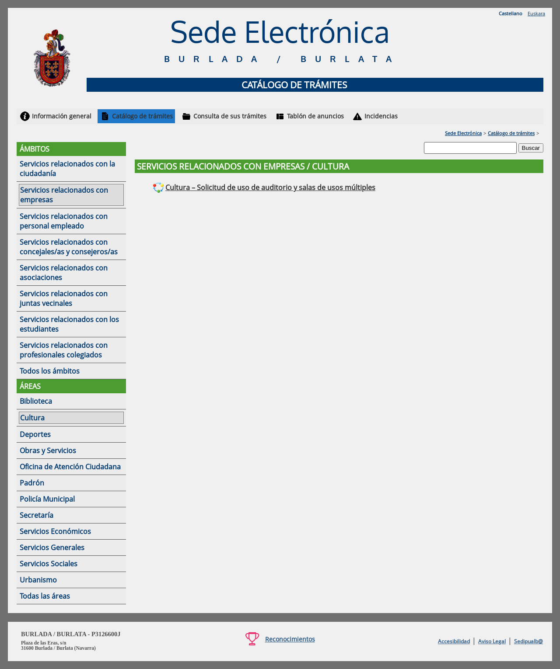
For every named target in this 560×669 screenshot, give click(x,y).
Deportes (35, 434)
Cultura (32, 418)
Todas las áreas (45, 596)
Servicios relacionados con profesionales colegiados (64, 350)
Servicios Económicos (55, 531)
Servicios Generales (52, 547)
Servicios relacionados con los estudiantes (69, 324)
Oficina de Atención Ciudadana (70, 466)
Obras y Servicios (48, 450)
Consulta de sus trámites (229, 116)
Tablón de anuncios (315, 116)
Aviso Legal (492, 641)
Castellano (510, 13)
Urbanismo (38, 580)
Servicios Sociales (48, 563)
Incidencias (381, 116)
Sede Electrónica (463, 133)
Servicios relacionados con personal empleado (64, 221)
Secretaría (36, 515)
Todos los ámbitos (50, 371)
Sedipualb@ (528, 641)
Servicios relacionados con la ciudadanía (67, 168)
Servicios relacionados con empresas (64, 195)
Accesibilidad (454, 641)
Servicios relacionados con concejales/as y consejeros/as (69, 247)
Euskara (536, 13)
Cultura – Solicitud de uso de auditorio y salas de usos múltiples (270, 187)
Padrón (32, 483)
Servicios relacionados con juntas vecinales (64, 298)
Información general (61, 116)
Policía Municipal (47, 499)
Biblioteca (36, 401)
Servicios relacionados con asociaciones (64, 272)
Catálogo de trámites (142, 116)
